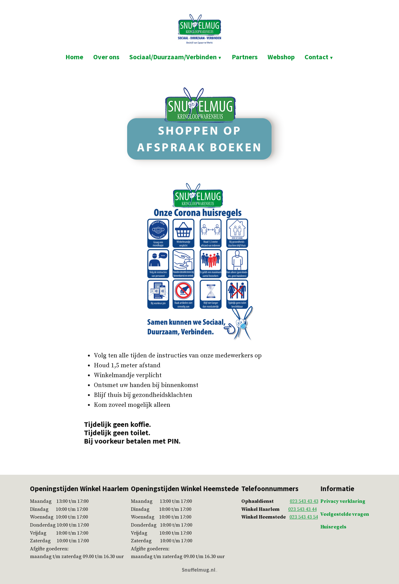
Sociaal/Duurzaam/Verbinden (173, 56)
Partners (245, 56)
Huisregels (333, 527)
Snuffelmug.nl (198, 570)
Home (74, 56)
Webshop (281, 56)
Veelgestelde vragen (344, 514)
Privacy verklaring (342, 501)
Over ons (106, 56)
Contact (316, 56)
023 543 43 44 (302, 509)
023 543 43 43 (304, 501)
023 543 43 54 (303, 517)
